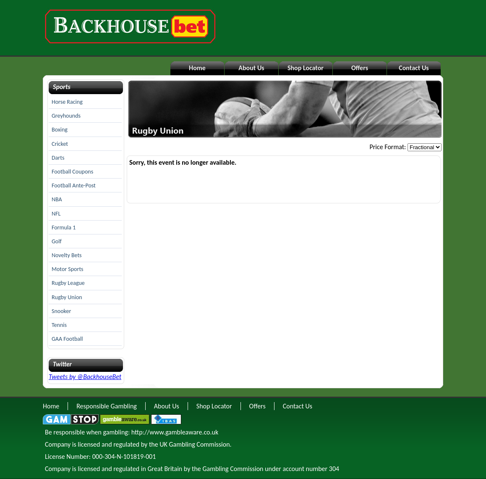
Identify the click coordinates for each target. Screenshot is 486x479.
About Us (251, 68)
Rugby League (68, 283)
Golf (57, 241)
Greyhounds (66, 115)
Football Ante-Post (74, 185)
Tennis (59, 325)
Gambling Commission (232, 469)
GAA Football (67, 338)
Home (197, 68)
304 (334, 469)
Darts (58, 157)
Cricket (60, 143)
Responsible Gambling (106, 406)
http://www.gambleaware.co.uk (174, 432)
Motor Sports (68, 269)
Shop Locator (305, 68)
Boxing (60, 129)
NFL (56, 213)
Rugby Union (67, 297)
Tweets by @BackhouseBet (85, 377)
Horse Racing (67, 101)
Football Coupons (72, 171)
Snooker (61, 311)
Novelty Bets (67, 255)
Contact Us (414, 68)
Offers (359, 68)
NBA (57, 199)
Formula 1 (64, 227)
